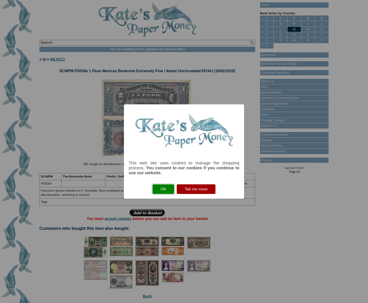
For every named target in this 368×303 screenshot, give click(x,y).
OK (163, 189)
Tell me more (196, 189)
